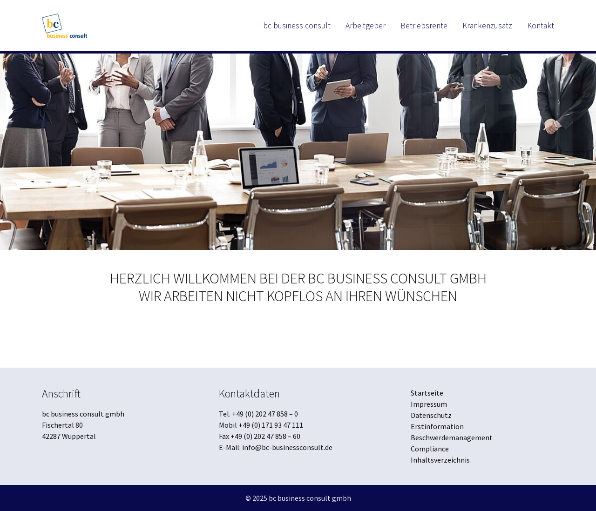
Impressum (429, 404)
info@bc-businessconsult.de (287, 447)
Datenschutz (431, 415)
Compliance (430, 448)
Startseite (427, 392)
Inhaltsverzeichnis (440, 459)
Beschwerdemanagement (452, 437)
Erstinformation (437, 426)
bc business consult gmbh (310, 498)
